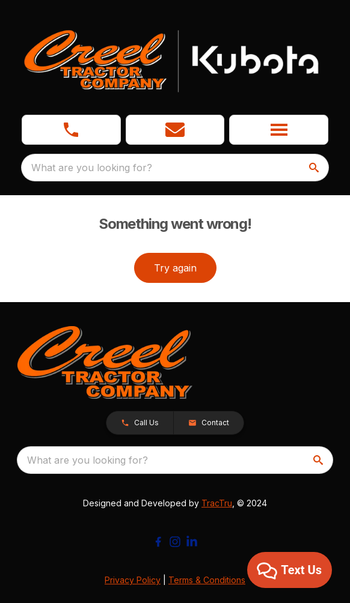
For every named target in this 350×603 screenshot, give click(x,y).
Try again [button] (175, 268)
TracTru (216, 503)
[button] (175, 130)
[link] (71, 130)
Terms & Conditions (206, 580)
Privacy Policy (133, 580)
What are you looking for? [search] (91, 168)
